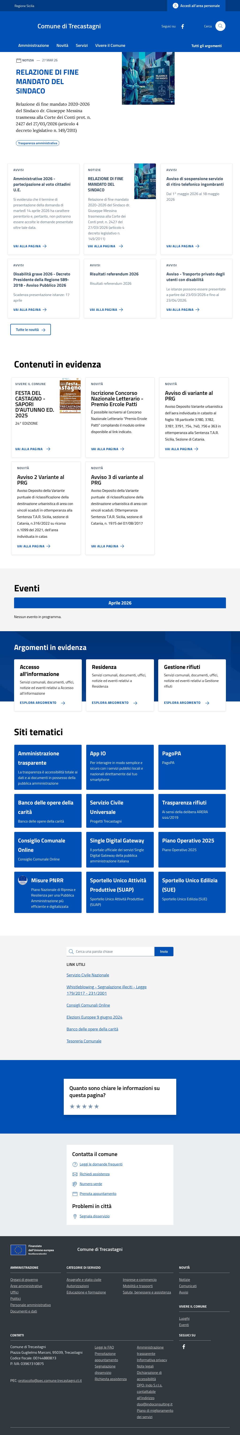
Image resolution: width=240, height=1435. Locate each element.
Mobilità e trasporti (138, 1286)
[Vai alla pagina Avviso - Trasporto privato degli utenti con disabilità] (183, 307)
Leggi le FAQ (104, 1347)
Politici (15, 1298)
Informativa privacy (152, 1360)
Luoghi (184, 1318)
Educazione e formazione (86, 1292)
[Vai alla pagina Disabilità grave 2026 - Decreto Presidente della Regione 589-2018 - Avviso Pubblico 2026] (30, 307)
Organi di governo (24, 1279)
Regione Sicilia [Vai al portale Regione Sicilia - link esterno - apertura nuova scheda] (24, 5)
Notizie (184, 1279)
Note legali (145, 1366)
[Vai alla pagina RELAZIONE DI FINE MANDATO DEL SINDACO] (104, 244)
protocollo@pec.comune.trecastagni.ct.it (50, 1380)
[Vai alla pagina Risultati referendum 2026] (107, 307)
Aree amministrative (26, 1286)
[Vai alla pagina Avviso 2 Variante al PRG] (34, 544)
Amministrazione (33, 45)
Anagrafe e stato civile (84, 1279)
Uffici (14, 1292)
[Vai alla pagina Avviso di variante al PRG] (182, 447)
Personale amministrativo (30, 1305)
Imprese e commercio (140, 1279)
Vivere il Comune (110, 45)
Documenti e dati (23, 1311)
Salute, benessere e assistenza (147, 1292)
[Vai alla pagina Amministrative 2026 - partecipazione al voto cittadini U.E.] (30, 244)
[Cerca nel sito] (220, 26)
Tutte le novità (30, 329)
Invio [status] (164, 951)
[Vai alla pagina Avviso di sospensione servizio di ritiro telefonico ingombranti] (183, 244)
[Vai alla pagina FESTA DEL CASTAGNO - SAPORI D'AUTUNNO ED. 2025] (31, 447)
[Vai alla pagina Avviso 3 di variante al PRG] (108, 544)
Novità (62, 45)
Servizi (82, 45)
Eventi (184, 1324)
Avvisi (183, 1292)
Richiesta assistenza (111, 1379)
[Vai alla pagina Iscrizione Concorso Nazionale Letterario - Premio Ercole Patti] (108, 447)
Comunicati (188, 1286)
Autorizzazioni (78, 1286)
